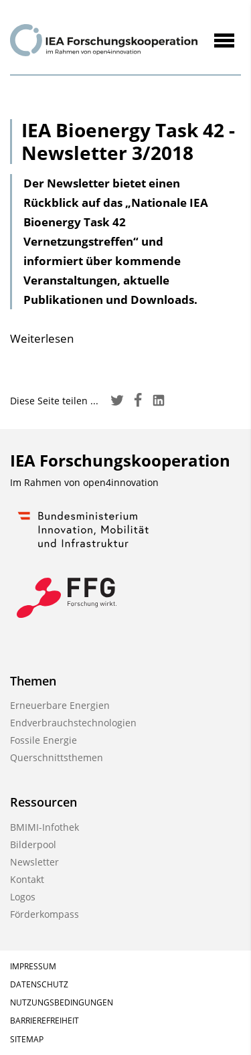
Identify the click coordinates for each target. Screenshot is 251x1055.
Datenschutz (39, 984)
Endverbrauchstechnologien (73, 722)
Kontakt (27, 879)
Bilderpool (33, 844)
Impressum (33, 966)
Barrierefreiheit (44, 1020)
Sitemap (27, 1039)
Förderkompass (44, 914)
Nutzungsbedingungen (61, 1002)
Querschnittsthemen (56, 757)
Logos (22, 896)
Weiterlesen (42, 338)
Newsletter (34, 862)
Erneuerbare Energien (60, 705)
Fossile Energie (43, 740)
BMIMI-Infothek (44, 827)
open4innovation (121, 482)
